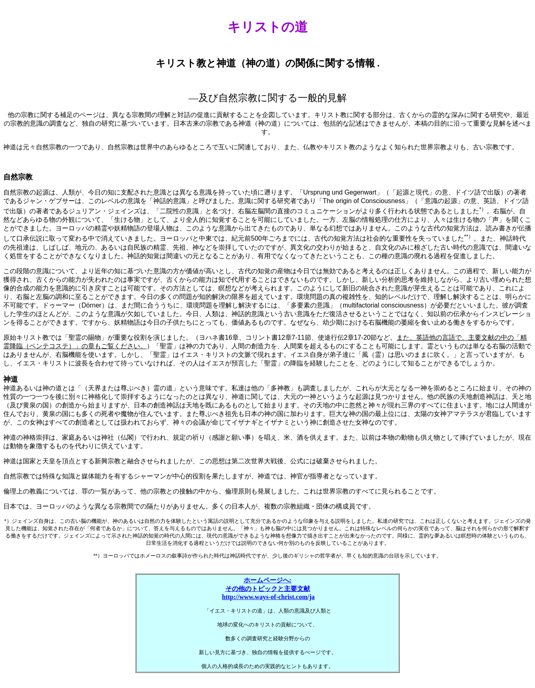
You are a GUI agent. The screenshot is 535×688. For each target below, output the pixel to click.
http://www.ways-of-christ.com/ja (268, 596)
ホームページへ (266, 580)
